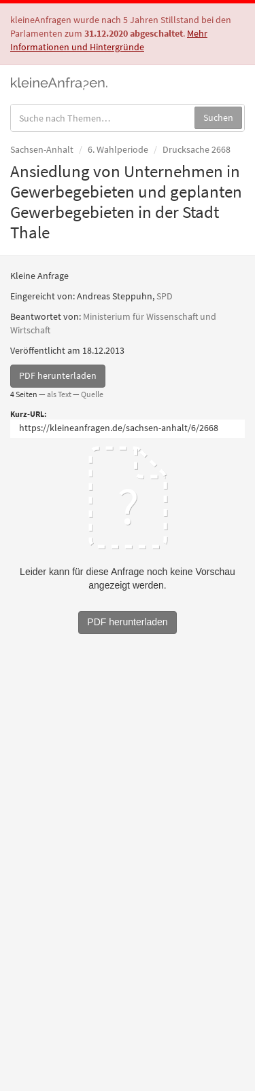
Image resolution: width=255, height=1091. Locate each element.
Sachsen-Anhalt (41, 149)
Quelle (92, 394)
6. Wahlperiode (118, 149)
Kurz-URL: (28, 414)
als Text (59, 394)
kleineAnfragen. (59, 82)
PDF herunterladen (58, 375)
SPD (164, 296)
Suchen (218, 117)
